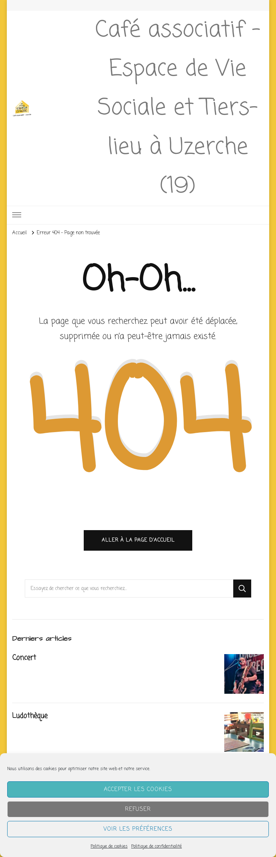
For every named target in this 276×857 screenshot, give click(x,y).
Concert (24, 658)
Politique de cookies (109, 846)
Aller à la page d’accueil (138, 540)
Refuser (138, 809)
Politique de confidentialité (156, 846)
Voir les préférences (138, 829)
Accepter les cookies (138, 790)
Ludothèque (29, 716)
